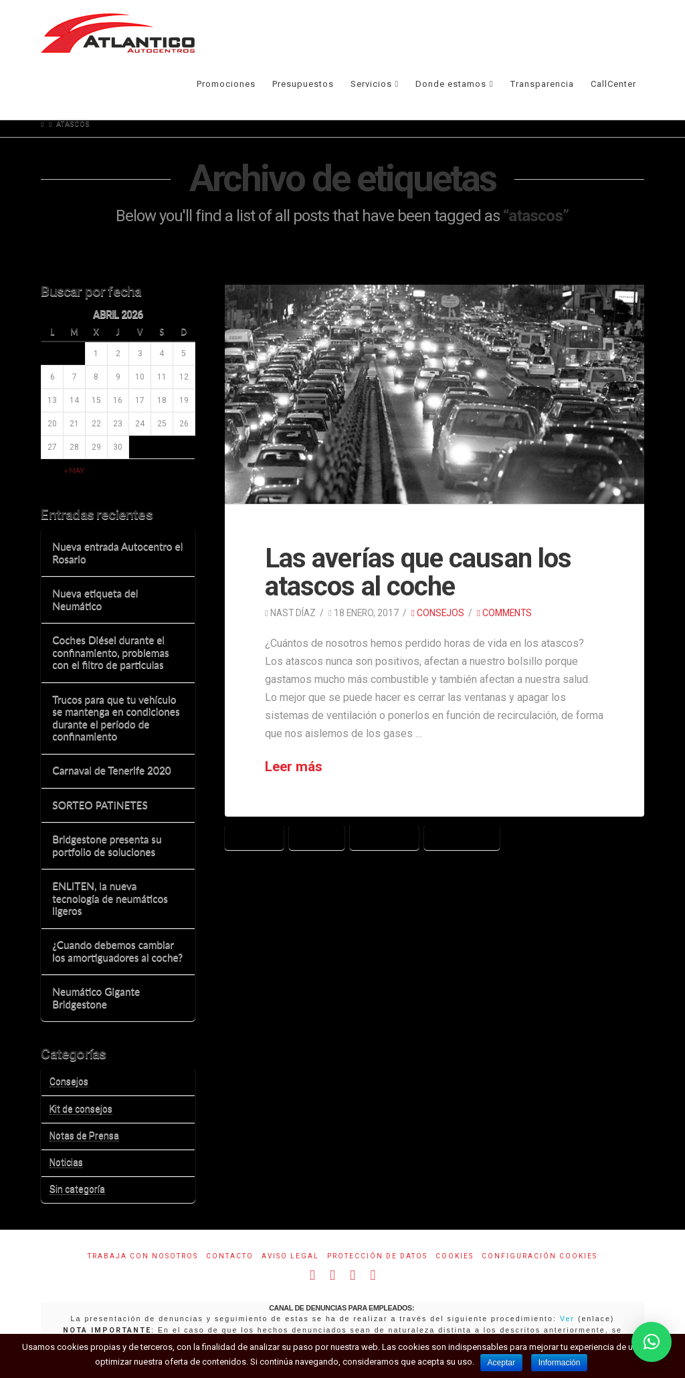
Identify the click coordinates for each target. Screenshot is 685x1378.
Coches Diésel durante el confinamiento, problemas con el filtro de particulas (110, 652)
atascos (254, 836)
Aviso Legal (290, 1256)
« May (74, 470)
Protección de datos (377, 1256)
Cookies (454, 1256)
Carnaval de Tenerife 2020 (111, 770)
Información (560, 1362)
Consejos (437, 612)
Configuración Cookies (539, 1256)
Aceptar (501, 1362)
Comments (504, 612)
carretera (384, 836)
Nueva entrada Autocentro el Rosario (117, 552)
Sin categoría (77, 1189)
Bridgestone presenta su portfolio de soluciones (106, 845)
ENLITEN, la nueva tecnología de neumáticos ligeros (110, 897)
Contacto (230, 1256)
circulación (462, 836)
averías (317, 836)
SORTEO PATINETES (99, 805)
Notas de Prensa (84, 1135)
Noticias (66, 1162)
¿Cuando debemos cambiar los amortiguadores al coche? (117, 950)
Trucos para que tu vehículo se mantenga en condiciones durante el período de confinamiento (115, 717)
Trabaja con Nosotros (143, 1256)
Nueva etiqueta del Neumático (95, 599)
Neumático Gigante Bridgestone (96, 997)
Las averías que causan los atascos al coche (418, 572)
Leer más (293, 767)
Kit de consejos (81, 1108)
